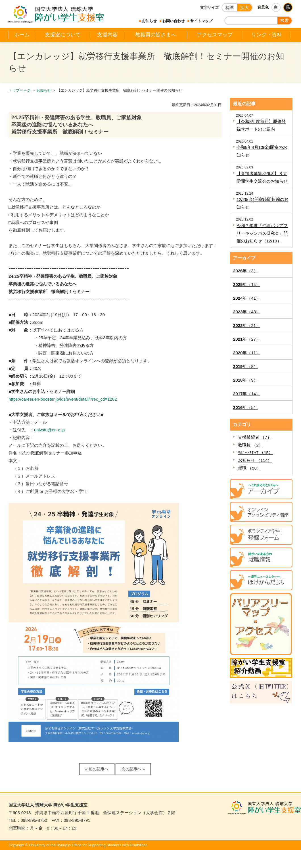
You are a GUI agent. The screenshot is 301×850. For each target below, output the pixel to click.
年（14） (246, 284)
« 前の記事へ (96, 769)
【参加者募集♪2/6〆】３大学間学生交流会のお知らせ (262, 177)
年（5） (245, 407)
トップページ (20, 90)
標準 (229, 7)
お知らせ (149, 21)
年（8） (245, 366)
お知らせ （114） (255, 460)
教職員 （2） (250, 445)
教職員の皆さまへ (155, 35)
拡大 (244, 7)
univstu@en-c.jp (49, 429)
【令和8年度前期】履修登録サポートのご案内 (261, 125)
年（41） (246, 298)
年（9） (245, 380)
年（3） (245, 270)
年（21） (246, 325)
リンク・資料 (266, 35)
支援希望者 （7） (254, 437)
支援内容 (107, 35)
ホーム (22, 35)
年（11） (246, 352)
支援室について (63, 35)
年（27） (246, 339)
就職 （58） (249, 468)
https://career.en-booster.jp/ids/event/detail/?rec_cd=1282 (63, 399)
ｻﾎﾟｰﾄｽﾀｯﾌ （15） (255, 452)
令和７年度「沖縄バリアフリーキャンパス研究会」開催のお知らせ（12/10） (262, 233)
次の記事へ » (133, 769)
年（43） (246, 311)
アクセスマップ (215, 35)
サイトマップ (201, 21)
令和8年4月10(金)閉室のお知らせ (262, 151)
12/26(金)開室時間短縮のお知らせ (263, 203)
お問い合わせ (173, 21)
